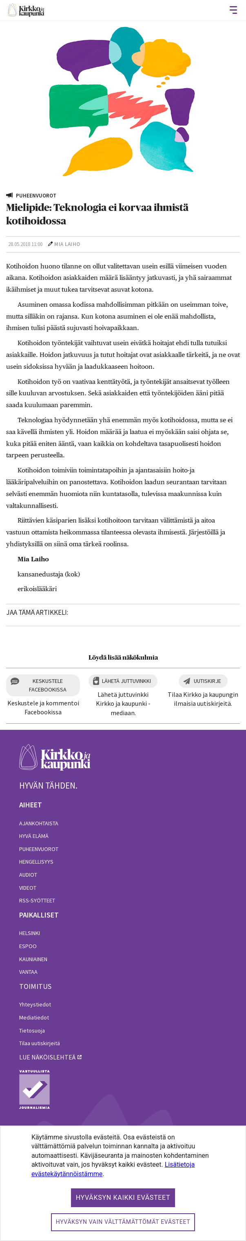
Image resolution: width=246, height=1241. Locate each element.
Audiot (28, 874)
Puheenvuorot (38, 849)
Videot (27, 887)
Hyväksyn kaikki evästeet (123, 1197)
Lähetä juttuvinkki (126, 681)
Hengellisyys (36, 861)
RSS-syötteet (37, 900)
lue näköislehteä (47, 1057)
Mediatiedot (34, 1017)
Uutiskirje (207, 681)
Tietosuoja (32, 1030)
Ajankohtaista (38, 823)
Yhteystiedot (35, 1004)
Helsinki (29, 933)
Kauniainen (33, 959)
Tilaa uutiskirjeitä (39, 1043)
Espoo (28, 946)
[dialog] (123, 1183)
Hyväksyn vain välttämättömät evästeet (123, 1222)
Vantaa (28, 971)
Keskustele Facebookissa (47, 685)
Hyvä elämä (34, 836)
